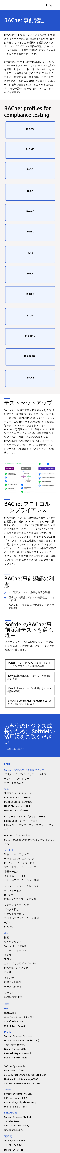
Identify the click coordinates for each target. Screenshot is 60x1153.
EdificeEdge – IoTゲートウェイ (21, 821)
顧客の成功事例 (12, 982)
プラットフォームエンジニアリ (21, 867)
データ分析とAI (12, 909)
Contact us (46, 5)
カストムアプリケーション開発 (21, 880)
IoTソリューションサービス (19, 863)
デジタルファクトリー (16, 779)
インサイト (10, 955)
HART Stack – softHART (17, 806)
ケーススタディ (13, 986)
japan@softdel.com (15, 1140)
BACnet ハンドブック (16, 968)
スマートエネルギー (15, 783)
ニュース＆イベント (15, 950)
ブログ (8, 959)
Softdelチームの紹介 (15, 946)
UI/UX (7, 922)
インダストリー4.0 (14, 876)
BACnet (8, 927)
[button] (54, 5)
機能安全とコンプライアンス (20, 899)
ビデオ (8, 972)
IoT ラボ (8, 895)
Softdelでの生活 (13, 997)
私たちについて (13, 942)
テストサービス (13, 890)
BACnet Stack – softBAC (17, 797)
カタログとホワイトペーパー (20, 963)
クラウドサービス (14, 914)
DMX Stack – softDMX (16, 810)
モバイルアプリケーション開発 (21, 918)
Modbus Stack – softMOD (18, 802)
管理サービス (11, 871)
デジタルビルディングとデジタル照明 (25, 774)
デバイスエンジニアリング (19, 859)
